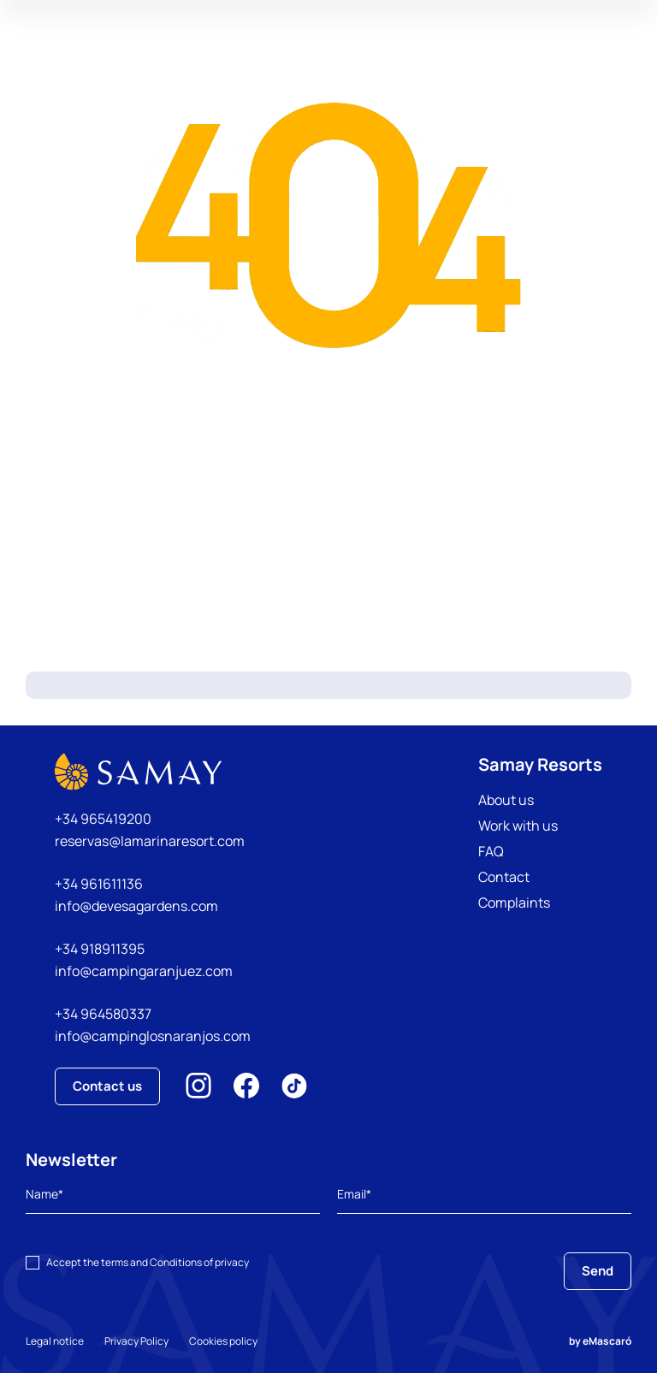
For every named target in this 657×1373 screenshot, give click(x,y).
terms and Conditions (151, 1262)
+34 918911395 (100, 948)
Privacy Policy (136, 1341)
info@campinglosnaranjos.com (153, 1036)
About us (506, 799)
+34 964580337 (103, 1013)
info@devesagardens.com (136, 906)
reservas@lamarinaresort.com (150, 840)
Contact (504, 876)
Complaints (514, 902)
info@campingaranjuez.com (144, 971)
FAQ (491, 851)
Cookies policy (223, 1341)
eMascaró (607, 1341)
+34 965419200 (103, 818)
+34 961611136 (99, 883)
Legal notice (55, 1341)
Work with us (518, 825)
